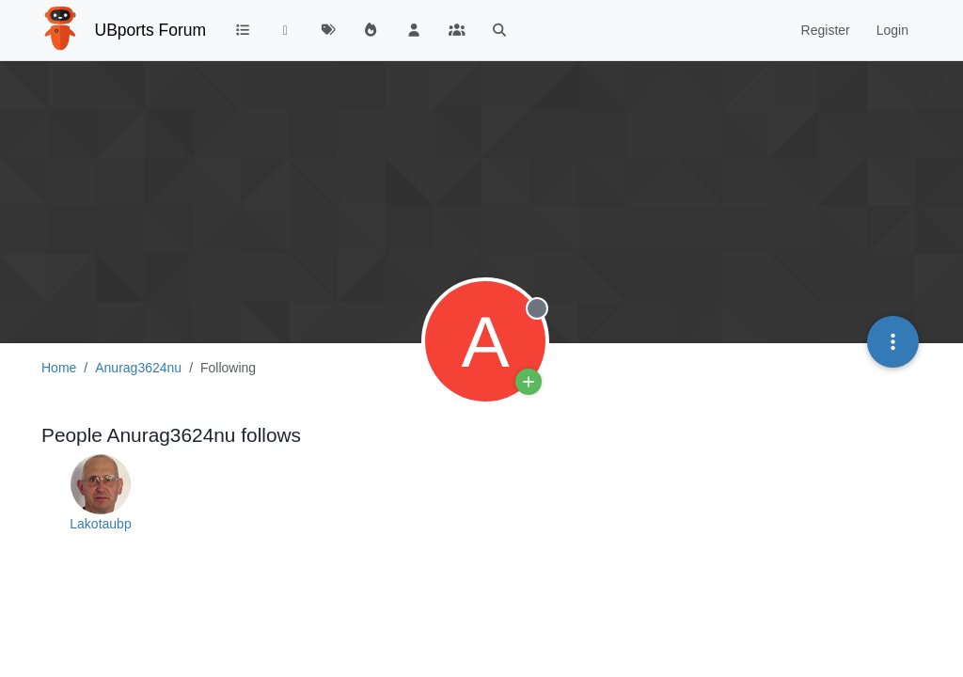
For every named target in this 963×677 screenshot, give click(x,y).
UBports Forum (151, 30)
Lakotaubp (100, 523)
